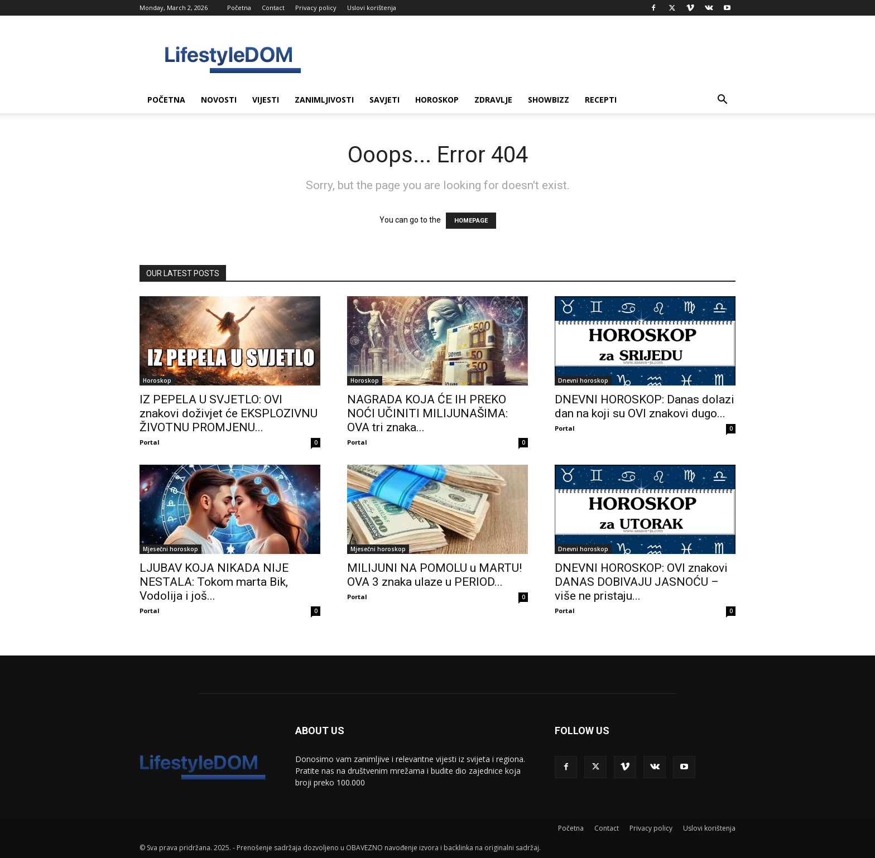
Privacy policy (315, 7)
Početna (239, 7)
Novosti (219, 99)
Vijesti (265, 99)
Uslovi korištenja (371, 7)
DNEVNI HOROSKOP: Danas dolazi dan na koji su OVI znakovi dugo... (644, 406)
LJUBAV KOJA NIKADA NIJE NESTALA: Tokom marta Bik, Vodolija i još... (214, 581)
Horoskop (437, 99)
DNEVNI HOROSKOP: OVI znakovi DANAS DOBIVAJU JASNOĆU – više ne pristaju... (641, 581)
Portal (150, 442)
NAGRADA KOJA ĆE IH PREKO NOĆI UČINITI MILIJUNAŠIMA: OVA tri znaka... (427, 413)
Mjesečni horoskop (170, 549)
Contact (273, 7)
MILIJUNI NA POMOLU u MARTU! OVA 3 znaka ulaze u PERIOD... (434, 575)
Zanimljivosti (324, 99)
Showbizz (548, 99)
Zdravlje (493, 99)
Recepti (601, 99)
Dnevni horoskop (583, 380)
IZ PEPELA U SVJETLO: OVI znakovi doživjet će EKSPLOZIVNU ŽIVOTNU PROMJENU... (229, 413)
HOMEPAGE (471, 220)
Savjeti (384, 99)
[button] (722, 100)
